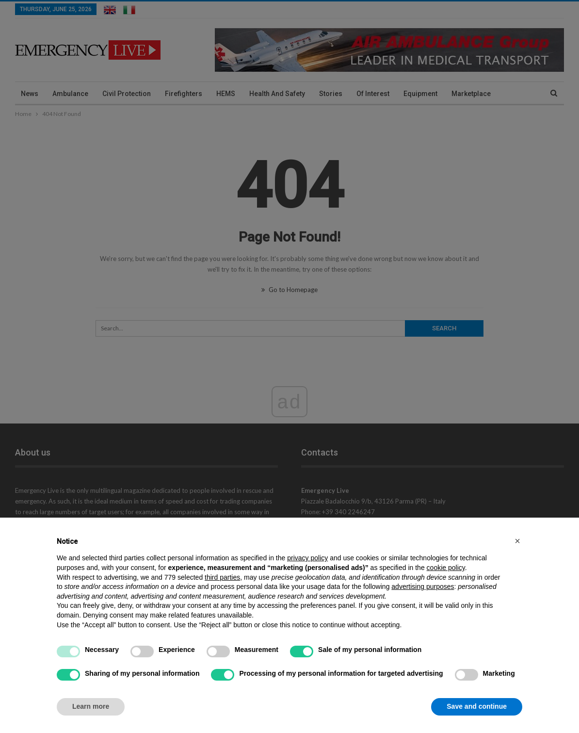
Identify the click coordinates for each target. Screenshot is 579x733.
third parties (222, 577)
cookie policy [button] (446, 567)
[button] (517, 541)
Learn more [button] (90, 706)
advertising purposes (422, 586)
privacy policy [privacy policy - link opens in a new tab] (307, 558)
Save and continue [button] (477, 706)
